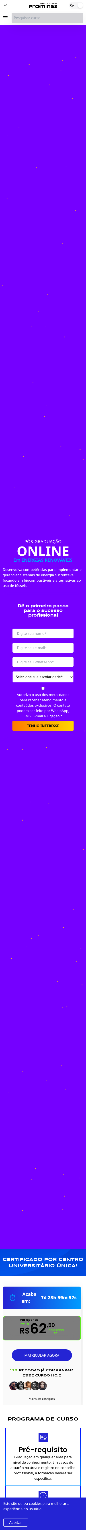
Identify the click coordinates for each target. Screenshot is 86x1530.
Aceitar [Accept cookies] (15, 1522)
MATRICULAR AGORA (41, 1355)
